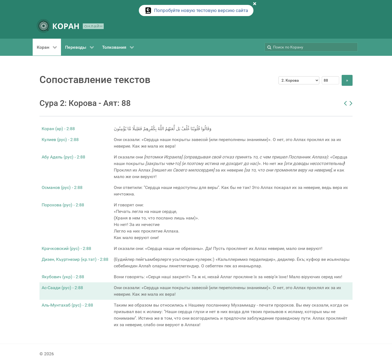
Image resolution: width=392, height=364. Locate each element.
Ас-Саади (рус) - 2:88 (62, 287)
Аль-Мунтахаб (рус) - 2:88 (67, 305)
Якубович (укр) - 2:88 (63, 276)
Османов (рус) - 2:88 (62, 187)
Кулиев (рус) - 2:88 (60, 139)
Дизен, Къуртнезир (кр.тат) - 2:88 (75, 259)
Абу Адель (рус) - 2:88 (63, 157)
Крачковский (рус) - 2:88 (66, 248)
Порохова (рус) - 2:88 (63, 204)
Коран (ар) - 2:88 (58, 128)
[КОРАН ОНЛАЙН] (70, 27)
